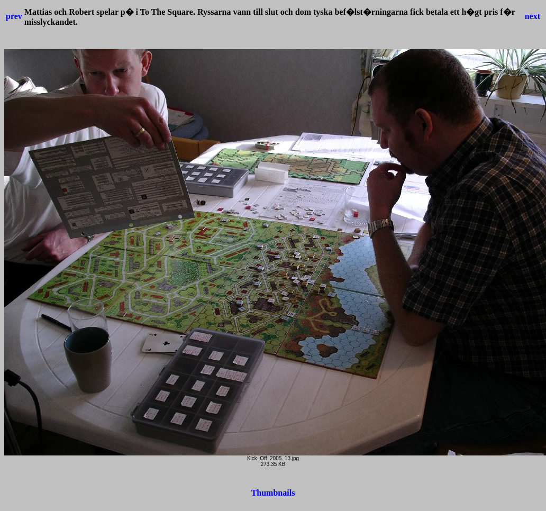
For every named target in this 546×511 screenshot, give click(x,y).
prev (14, 16)
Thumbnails (273, 492)
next (532, 16)
